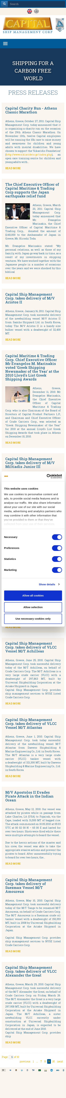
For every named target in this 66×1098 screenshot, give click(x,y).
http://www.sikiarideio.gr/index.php (29, 154)
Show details (47, 584)
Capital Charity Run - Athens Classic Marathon (31, 110)
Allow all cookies (33, 595)
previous (25, 1061)
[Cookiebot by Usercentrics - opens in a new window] (47, 476)
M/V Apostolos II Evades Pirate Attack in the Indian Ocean (29, 796)
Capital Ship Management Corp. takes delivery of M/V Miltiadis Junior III (30, 462)
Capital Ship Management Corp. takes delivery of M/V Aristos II (30, 298)
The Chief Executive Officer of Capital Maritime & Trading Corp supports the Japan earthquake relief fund (32, 190)
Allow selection (33, 607)
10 (53, 1061)
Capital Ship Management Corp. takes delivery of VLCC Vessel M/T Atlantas (30, 723)
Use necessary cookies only (33, 618)
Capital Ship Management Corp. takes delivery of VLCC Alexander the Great (30, 971)
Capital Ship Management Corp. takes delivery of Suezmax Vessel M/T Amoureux (28, 885)
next (60, 1061)
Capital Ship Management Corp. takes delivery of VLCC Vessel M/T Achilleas (30, 647)
